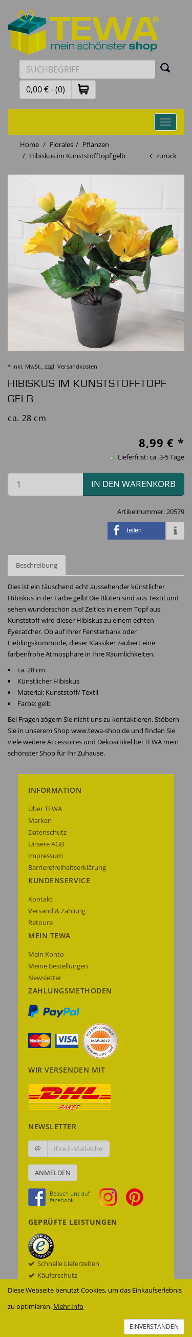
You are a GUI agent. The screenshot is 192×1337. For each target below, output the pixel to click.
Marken (40, 820)
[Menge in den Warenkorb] (45, 484)
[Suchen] (165, 67)
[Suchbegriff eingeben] (87, 69)
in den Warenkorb (133, 484)
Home (29, 144)
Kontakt (40, 899)
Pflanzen (95, 144)
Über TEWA (45, 808)
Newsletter (44, 977)
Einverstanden (154, 1326)
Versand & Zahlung (57, 910)
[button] (83, 89)
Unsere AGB (46, 843)
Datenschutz (47, 832)
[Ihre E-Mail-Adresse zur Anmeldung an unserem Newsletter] (78, 1148)
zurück (166, 155)
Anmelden (53, 1172)
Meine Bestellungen (58, 965)
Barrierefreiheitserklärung (67, 867)
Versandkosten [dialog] (77, 366)
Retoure (40, 922)
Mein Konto (46, 954)
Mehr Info (68, 1306)
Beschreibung (36, 565)
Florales (61, 144)
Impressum (45, 855)
